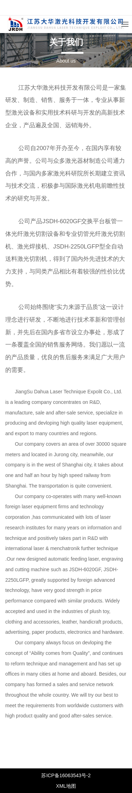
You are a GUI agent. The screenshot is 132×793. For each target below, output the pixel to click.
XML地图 (66, 786)
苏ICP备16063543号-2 (65, 775)
